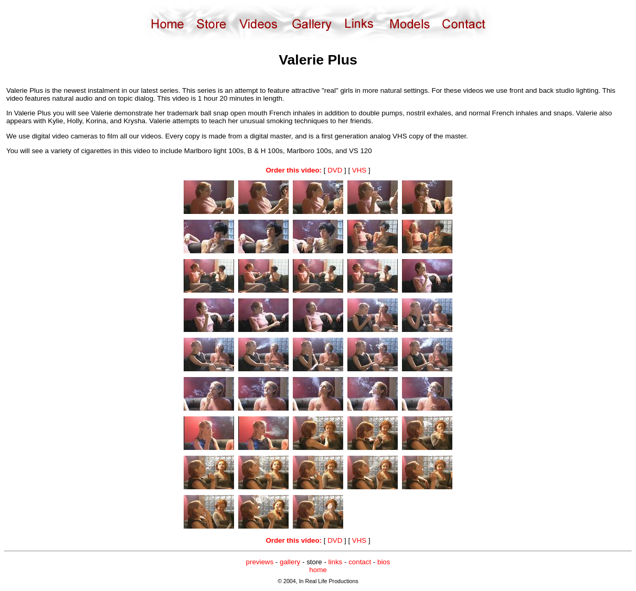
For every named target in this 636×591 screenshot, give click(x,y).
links (335, 562)
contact (359, 562)
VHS (359, 170)
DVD (334, 170)
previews (260, 562)
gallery (290, 562)
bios (383, 562)
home (317, 570)
